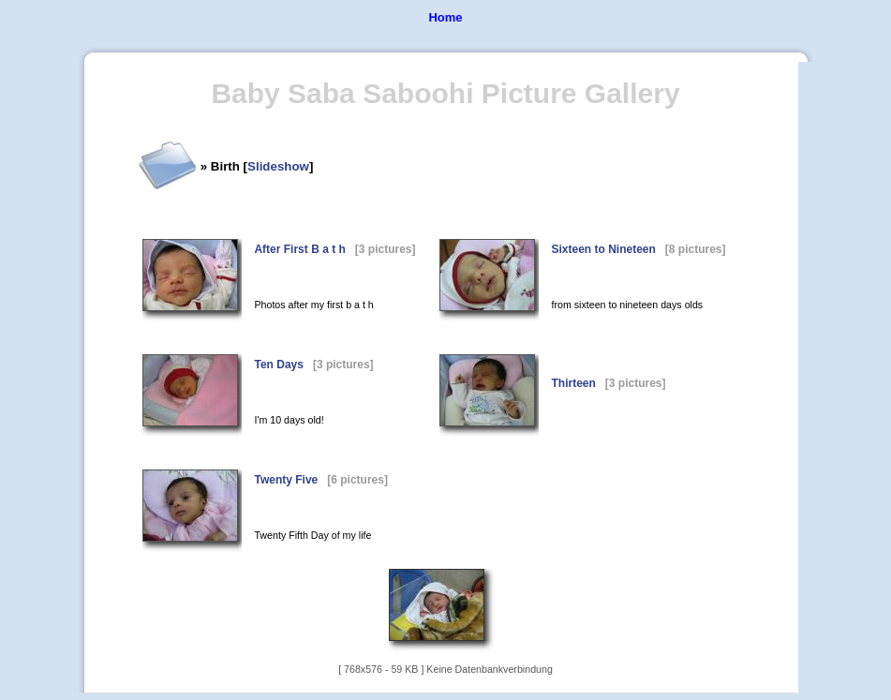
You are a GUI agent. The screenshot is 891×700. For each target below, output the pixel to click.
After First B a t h (299, 249)
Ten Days (278, 364)
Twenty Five (286, 479)
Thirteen (573, 383)
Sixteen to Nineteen (603, 249)
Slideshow (278, 166)
